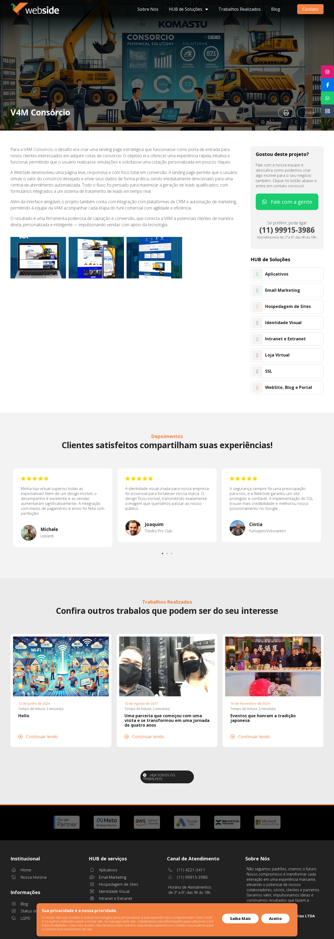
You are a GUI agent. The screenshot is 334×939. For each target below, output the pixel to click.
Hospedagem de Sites (113, 884)
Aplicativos (103, 869)
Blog (275, 9)
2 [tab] (167, 552)
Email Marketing (107, 877)
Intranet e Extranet (110, 898)
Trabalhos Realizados (239, 9)
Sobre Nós (148, 9)
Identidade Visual (109, 891)
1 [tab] (163, 552)
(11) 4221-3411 (186, 869)
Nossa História (28, 877)
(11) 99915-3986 (187, 877)
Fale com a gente (287, 201)
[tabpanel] (62, 508)
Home (20, 869)
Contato (310, 9)
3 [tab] (172, 552)
